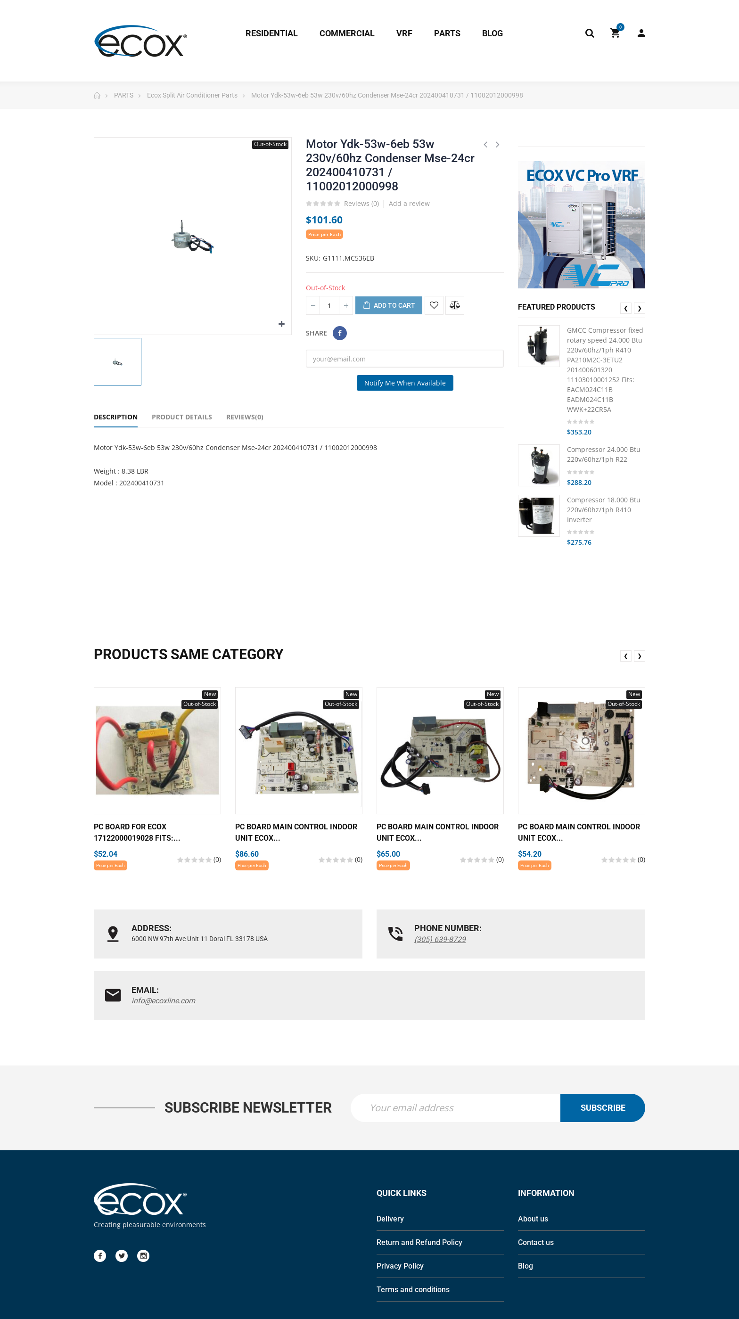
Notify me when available (405, 382)
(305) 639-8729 (345, 939)
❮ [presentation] (626, 308)
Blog (525, 1214)
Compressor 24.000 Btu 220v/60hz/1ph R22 (603, 454)
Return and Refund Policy (419, 1191)
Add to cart (388, 306)
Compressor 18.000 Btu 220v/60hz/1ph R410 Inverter (603, 509)
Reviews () (361, 204)
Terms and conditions (413, 1238)
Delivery (390, 1167)
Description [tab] (116, 416)
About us (533, 1167)
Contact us (536, 1191)
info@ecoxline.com (540, 939)
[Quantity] (329, 305)
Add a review (409, 203)
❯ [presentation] (639, 308)
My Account (641, 33)
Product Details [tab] (182, 416)
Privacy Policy (400, 1214)
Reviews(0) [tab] (244, 416)
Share (340, 333)
